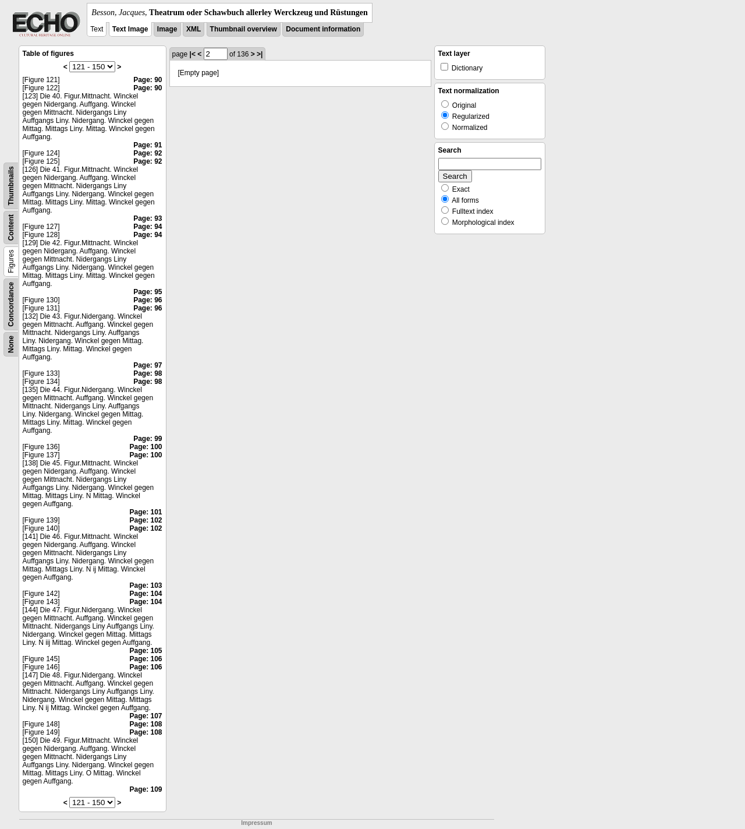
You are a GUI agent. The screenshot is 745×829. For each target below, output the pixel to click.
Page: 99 (147, 439)
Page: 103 (145, 585)
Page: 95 (147, 292)
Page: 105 (145, 651)
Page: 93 (147, 218)
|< (193, 54)
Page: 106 (145, 659)
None (11, 344)
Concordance (11, 304)
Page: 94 (147, 227)
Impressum (256, 823)
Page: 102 (145, 520)
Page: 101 (145, 512)
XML (193, 29)
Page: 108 (145, 724)
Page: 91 (147, 145)
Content (11, 227)
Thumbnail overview (243, 29)
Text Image (130, 29)
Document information (323, 29)
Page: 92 (147, 153)
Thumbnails (11, 185)
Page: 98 (147, 373)
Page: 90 (147, 80)
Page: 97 (147, 365)
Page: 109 (145, 789)
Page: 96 (147, 300)
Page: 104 (145, 594)
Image (167, 29)
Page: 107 (145, 716)
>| (259, 54)
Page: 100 (145, 447)
